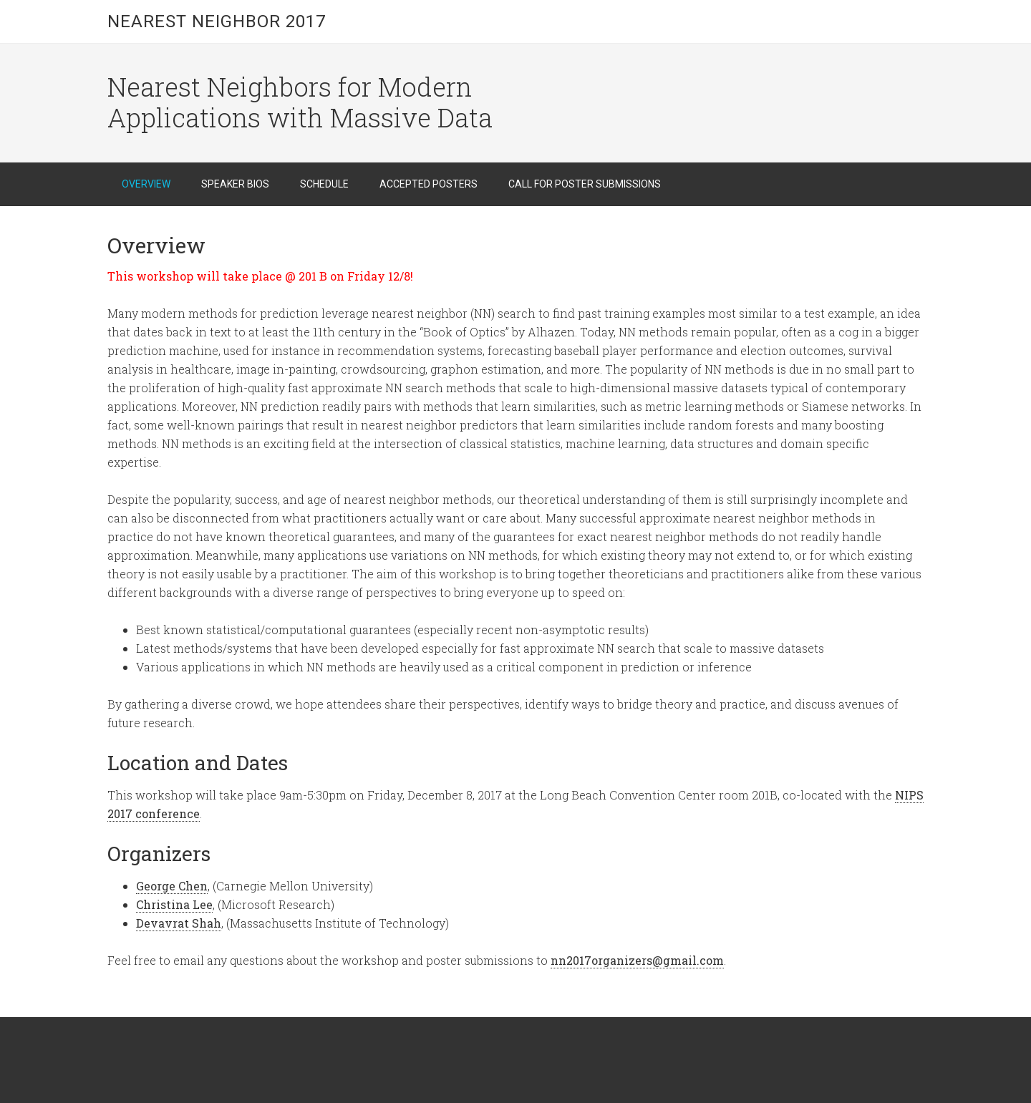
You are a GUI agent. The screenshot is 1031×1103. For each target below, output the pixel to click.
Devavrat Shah (178, 922)
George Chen (172, 885)
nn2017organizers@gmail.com (637, 960)
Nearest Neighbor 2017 (216, 21)
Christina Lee (174, 904)
